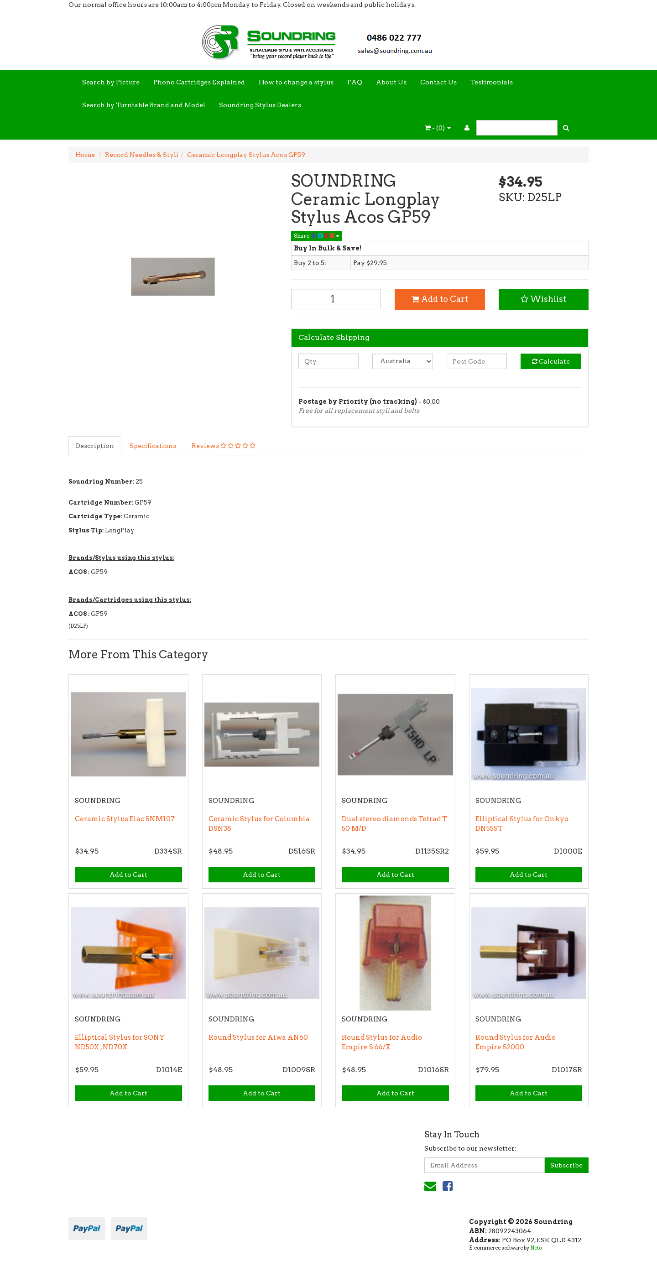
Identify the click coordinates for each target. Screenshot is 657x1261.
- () (438, 127)
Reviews (224, 445)
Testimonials (491, 82)
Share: (316, 235)
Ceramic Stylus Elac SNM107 (125, 819)
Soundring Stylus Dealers (260, 105)
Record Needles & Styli (141, 154)
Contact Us (438, 82)
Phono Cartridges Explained (199, 82)
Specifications (153, 445)
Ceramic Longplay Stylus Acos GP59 (246, 154)
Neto (536, 1248)
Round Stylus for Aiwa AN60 (258, 1037)
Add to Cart (440, 299)
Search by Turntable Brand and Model (143, 105)
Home (85, 154)
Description (95, 445)
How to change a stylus (296, 82)
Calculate (551, 361)
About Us (391, 82)
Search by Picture (111, 82)
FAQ (354, 82)
